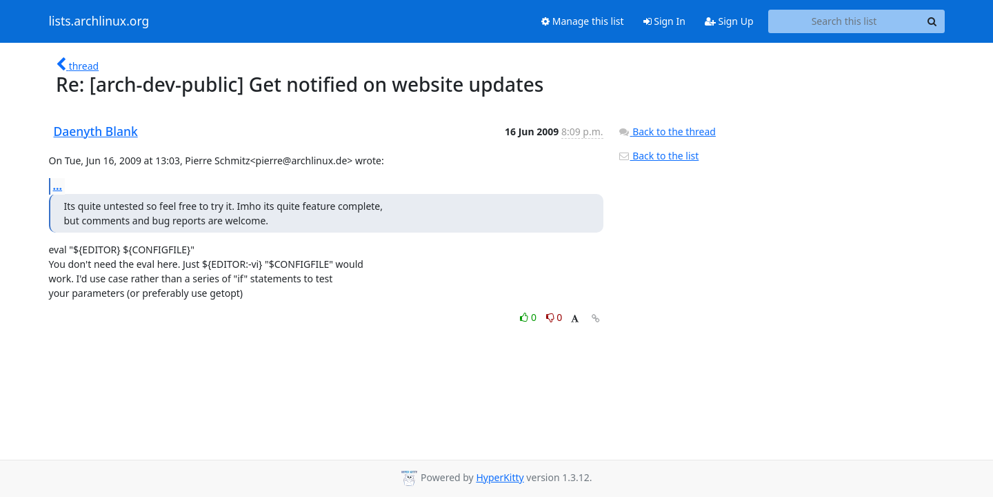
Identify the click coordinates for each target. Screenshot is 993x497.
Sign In (664, 21)
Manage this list (582, 21)
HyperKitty (499, 477)
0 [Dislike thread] (554, 317)
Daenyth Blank (96, 131)
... (58, 185)
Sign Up (729, 21)
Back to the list (658, 155)
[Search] (932, 21)
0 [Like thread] (529, 317)
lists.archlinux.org (99, 21)
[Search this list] (844, 21)
